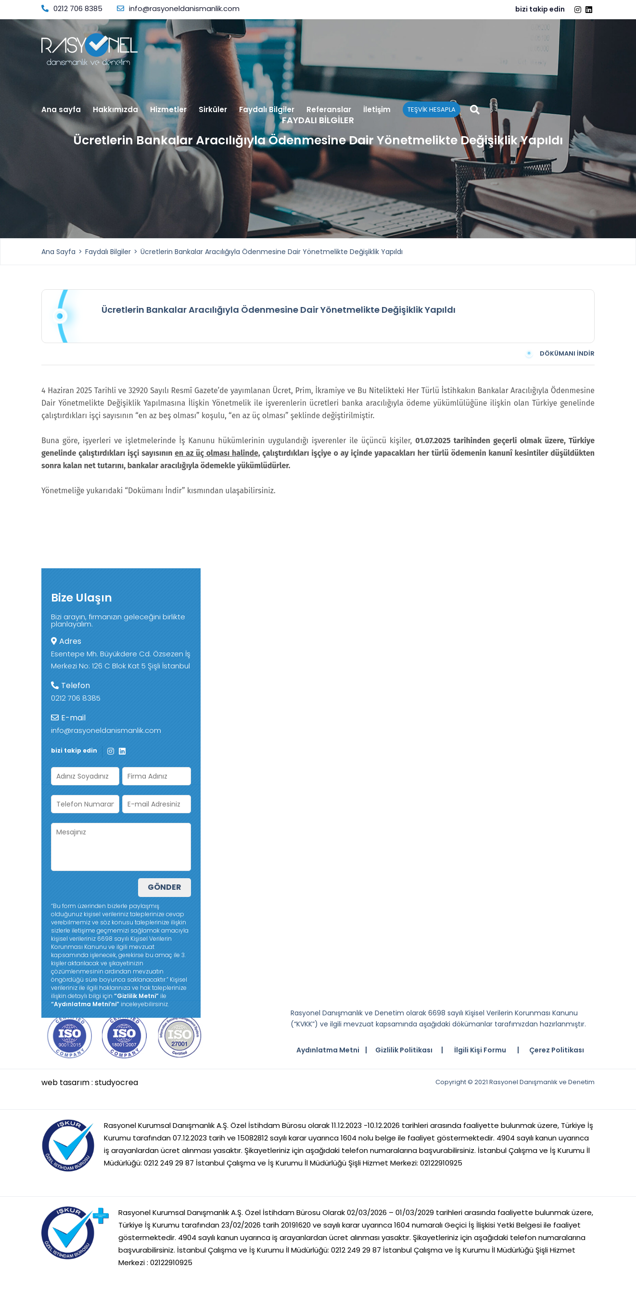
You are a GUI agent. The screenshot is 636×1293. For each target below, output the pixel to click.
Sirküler (213, 110)
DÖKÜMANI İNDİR (559, 354)
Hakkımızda (115, 109)
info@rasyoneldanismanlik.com (178, 8)
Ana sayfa (61, 110)
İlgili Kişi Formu (480, 1050)
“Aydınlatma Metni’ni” (85, 1004)
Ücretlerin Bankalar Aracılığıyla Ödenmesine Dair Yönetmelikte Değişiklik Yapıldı (271, 251)
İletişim (377, 110)
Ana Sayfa (58, 251)
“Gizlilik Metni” (136, 996)
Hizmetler (168, 110)
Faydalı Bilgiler (266, 110)
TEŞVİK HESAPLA (431, 109)
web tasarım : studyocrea (89, 1083)
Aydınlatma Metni (327, 1050)
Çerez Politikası (556, 1050)
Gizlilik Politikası (403, 1050)
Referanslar (328, 110)
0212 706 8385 (71, 8)
